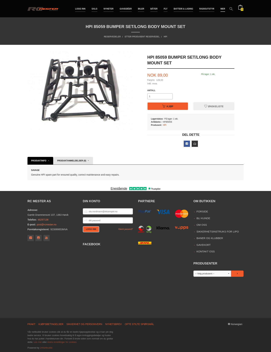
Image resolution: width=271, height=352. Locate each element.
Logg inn (80, 8)
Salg (94, 8)
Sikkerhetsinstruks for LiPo (218, 231)
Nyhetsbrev (113, 324)
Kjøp (167, 106)
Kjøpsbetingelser (51, 324)
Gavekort (204, 244)
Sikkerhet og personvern (84, 324)
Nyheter (108, 8)
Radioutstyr (206, 8)
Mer (223, 8)
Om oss (202, 224)
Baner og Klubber (210, 238)
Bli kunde (203, 218)
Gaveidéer (126, 8)
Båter (153, 8)
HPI (164, 125)
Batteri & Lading (183, 8)
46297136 (43, 219)
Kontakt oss (206, 251)
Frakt (31, 324)
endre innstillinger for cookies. (62, 342)
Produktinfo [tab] (38, 160)
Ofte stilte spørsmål (139, 324)
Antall (151, 90)
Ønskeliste (213, 106)
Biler (141, 8)
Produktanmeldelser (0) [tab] (71, 160)
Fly (165, 8)
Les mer (38, 342)
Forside (202, 211)
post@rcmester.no (47, 224)
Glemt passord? (125, 229)
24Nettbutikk (46, 347)
